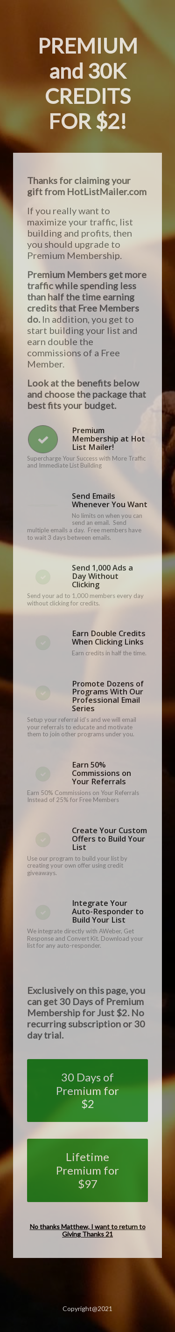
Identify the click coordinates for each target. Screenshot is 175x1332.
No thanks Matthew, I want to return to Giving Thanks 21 (88, 1230)
